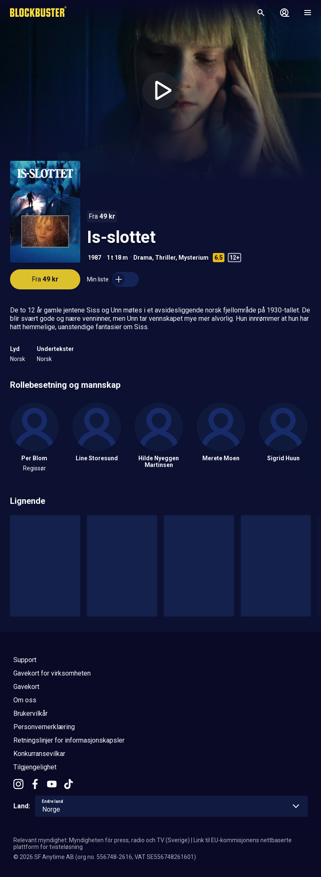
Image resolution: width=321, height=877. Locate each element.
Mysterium (193, 257)
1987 (94, 257)
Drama (142, 257)
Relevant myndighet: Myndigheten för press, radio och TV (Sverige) (101, 840)
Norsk (17, 359)
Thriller (165, 257)
